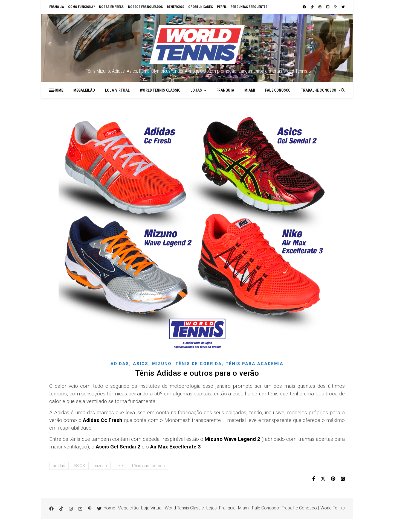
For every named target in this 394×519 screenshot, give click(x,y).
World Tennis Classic (160, 90)
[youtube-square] (328, 7)
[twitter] (343, 7)
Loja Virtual (117, 90)
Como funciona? (81, 7)
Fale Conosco (278, 90)
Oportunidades (200, 7)
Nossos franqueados (145, 7)
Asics (140, 363)
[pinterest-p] (335, 7)
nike (119, 465)
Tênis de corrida (198, 363)
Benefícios (175, 7)
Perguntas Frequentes (249, 7)
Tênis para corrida (148, 465)
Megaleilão (84, 90)
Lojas (196, 90)
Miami (249, 90)
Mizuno (162, 363)
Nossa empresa (111, 7)
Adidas (120, 363)
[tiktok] (313, 7)
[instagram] (320, 7)
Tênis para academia (254, 363)
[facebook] (305, 7)
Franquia (56, 7)
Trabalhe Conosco (319, 90)
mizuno (100, 465)
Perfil (222, 7)
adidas (59, 465)
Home (58, 90)
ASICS (79, 465)
